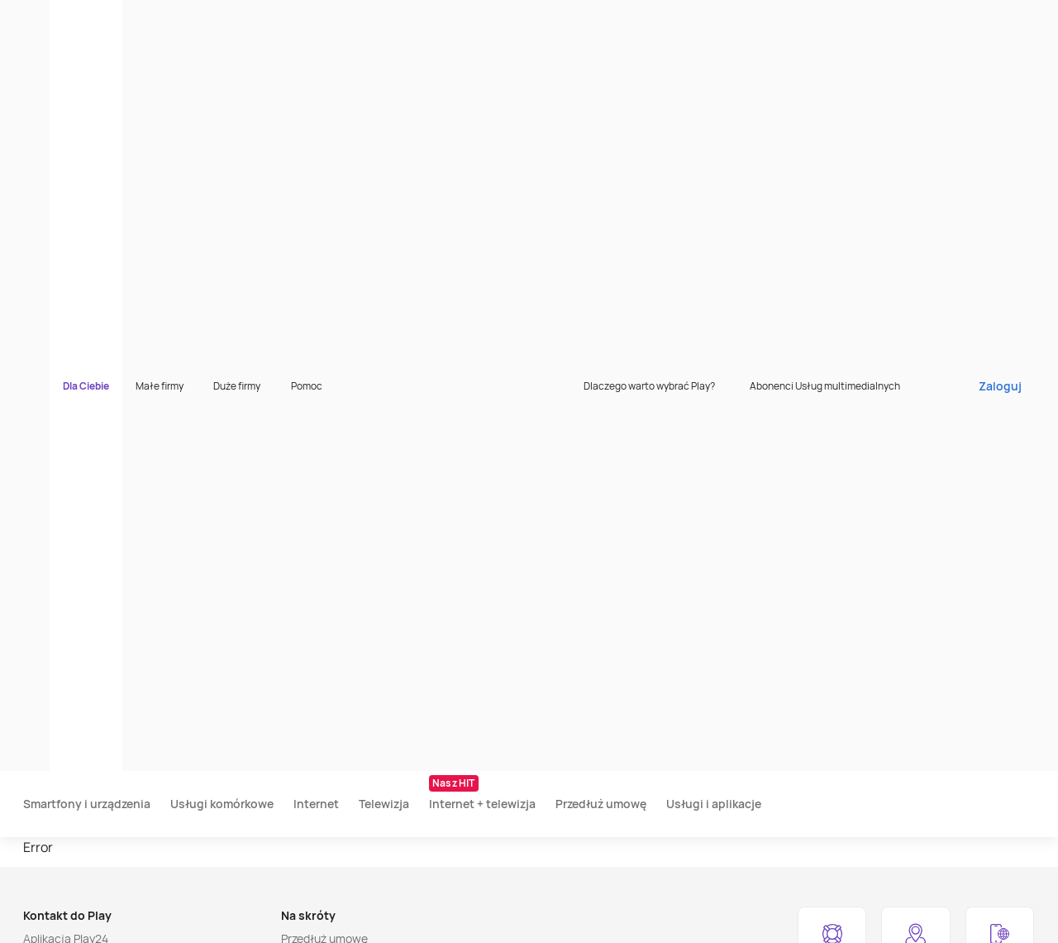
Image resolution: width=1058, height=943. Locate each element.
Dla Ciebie (168, 20)
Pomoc (389, 20)
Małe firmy (242, 20)
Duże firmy (319, 20)
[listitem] (101, 920)
